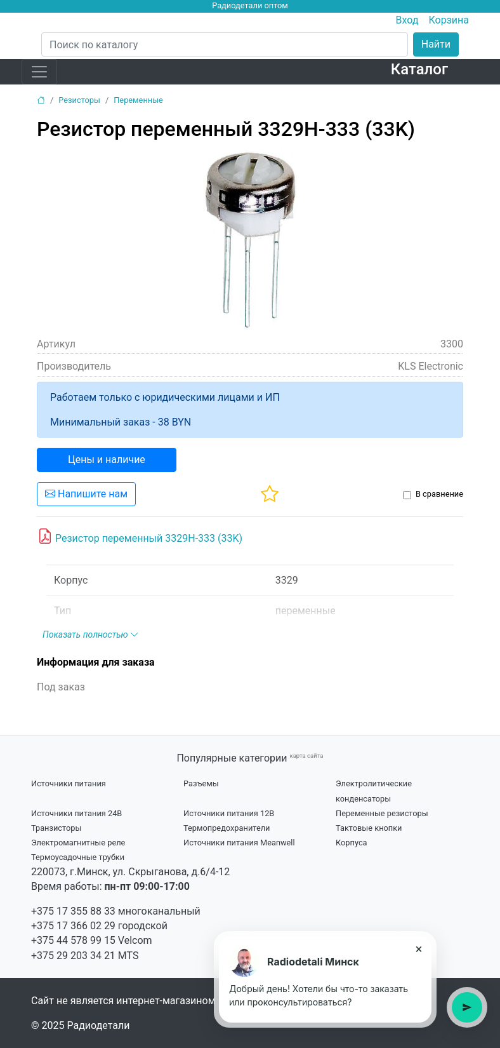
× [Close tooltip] (419, 949)
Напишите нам (86, 494)
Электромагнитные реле (78, 842)
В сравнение (439, 494)
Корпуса (351, 842)
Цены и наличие (106, 459)
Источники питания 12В (228, 813)
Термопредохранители (226, 828)
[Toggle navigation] (39, 71)
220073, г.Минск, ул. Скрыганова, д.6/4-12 (130, 872)
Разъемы (201, 783)
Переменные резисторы (382, 813)
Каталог (419, 69)
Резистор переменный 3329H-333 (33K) (139, 537)
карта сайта (306, 755)
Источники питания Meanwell (239, 842)
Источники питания (68, 783)
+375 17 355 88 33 (73, 911)
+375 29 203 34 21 (73, 956)
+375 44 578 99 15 (73, 940)
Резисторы (79, 100)
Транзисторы (56, 828)
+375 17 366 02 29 (73, 926)
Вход (407, 20)
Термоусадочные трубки (77, 857)
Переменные (138, 100)
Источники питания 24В (76, 813)
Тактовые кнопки (369, 828)
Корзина (449, 20)
